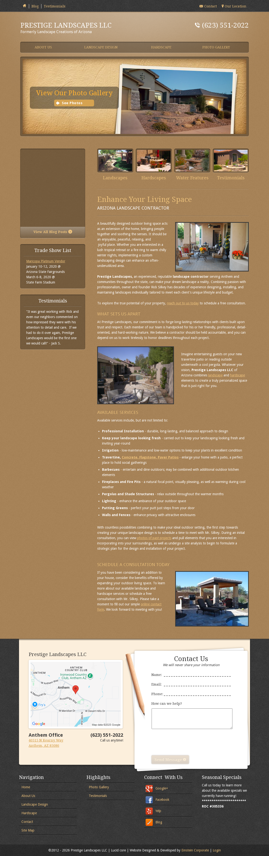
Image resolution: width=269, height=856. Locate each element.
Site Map (27, 830)
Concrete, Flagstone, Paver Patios (150, 457)
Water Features (192, 164)
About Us (28, 796)
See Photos (72, 103)
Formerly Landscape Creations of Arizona (83, 27)
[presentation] (187, 742)
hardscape (237, 375)
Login (217, 850)
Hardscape (29, 813)
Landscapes (115, 164)
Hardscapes (154, 164)
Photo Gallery (99, 787)
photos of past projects (154, 538)
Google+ (161, 788)
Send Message (170, 759)
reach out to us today (183, 303)
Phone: (191, 692)
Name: (191, 673)
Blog (35, 6)
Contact (27, 822)
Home (25, 787)
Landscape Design (34, 804)
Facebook (162, 800)
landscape (215, 375)
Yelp (158, 811)
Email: (191, 683)
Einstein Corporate (195, 850)
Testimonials (54, 6)
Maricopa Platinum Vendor (45, 261)
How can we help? (191, 715)
